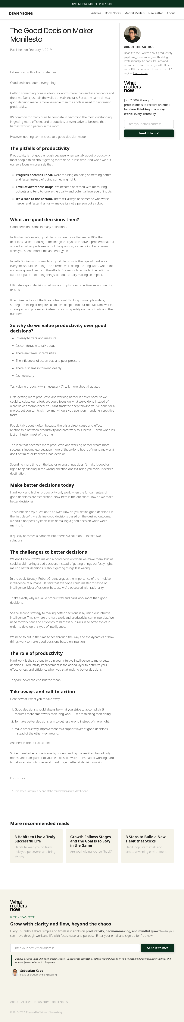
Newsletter (155, 13)
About (171, 13)
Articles (96, 13)
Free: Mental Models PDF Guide (92, 4)
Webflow (43, 1012)
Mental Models (134, 13)
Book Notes (113, 13)
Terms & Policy (55, 1012)
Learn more (140, 73)
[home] (21, 13)
